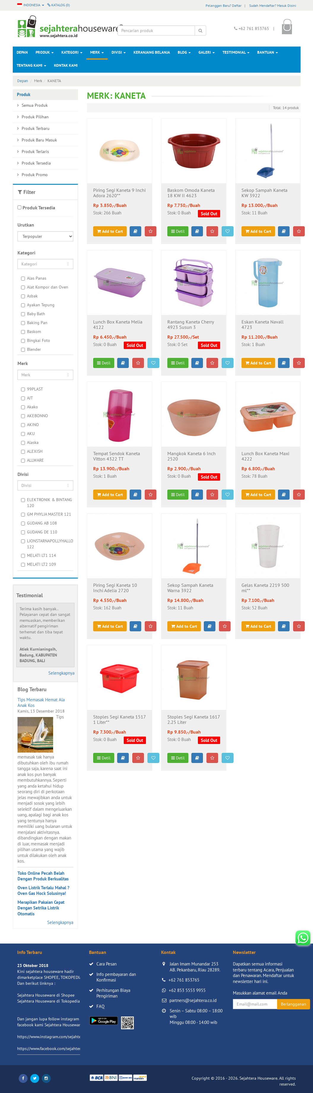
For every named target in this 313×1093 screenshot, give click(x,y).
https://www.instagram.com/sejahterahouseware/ (61, 1036)
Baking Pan (34, 322)
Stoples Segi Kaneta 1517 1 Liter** (119, 719)
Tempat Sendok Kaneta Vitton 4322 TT (116, 456)
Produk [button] (45, 52)
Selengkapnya (61, 673)
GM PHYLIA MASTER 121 (46, 514)
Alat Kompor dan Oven (44, 287)
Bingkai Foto (35, 340)
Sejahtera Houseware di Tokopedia (48, 1001)
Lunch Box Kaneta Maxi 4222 (265, 456)
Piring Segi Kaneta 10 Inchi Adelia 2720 (115, 588)
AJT (27, 398)
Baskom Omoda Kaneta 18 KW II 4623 (191, 193)
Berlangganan (293, 1004)
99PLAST (32, 389)
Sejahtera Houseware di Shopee (45, 995)
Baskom (31, 331)
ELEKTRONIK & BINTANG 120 (46, 502)
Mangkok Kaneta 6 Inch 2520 (191, 456)
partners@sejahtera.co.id (193, 1000)
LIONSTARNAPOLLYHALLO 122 (47, 543)
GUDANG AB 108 (39, 523)
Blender (31, 349)
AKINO (30, 424)
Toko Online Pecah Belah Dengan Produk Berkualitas (43, 876)
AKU (28, 433)
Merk (97, 52)
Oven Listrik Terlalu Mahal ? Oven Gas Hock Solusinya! (43, 890)
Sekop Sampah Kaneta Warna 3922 (190, 588)
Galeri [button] (206, 52)
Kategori (71, 52)
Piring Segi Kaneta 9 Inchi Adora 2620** (119, 193)
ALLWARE (32, 460)
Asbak (29, 296)
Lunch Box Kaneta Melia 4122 (117, 324)
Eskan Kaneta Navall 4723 (262, 324)
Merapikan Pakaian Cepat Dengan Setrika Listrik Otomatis (41, 908)
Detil (178, 231)
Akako (29, 407)
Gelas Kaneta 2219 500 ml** (265, 588)
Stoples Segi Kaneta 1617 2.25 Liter (193, 719)
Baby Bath (33, 313)
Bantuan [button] (267, 52)
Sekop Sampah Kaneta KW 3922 (264, 193)
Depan (22, 52)
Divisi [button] (119, 52)
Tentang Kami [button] (31, 65)
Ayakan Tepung (38, 304)
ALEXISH (31, 451)
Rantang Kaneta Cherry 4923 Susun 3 (190, 324)
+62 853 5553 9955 (187, 990)
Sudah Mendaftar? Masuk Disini (272, 5)
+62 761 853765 (184, 980)
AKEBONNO (34, 415)
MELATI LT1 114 (38, 555)
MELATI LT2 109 (38, 564)
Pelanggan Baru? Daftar (223, 5)
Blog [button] (184, 52)
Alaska (30, 442)
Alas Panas (33, 278)
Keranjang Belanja (152, 52)
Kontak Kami (66, 65)
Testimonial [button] (236, 52)
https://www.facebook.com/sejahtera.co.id (54, 1048)
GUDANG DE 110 (39, 532)
